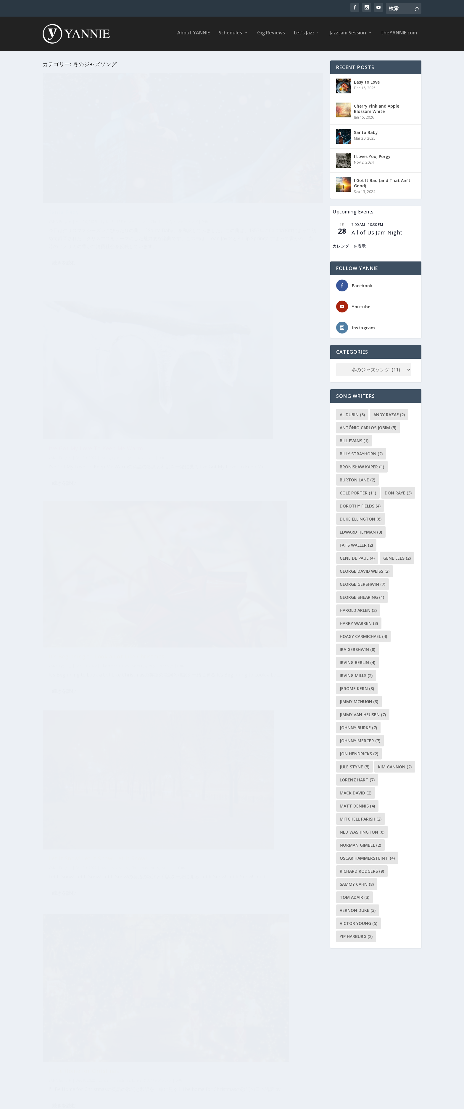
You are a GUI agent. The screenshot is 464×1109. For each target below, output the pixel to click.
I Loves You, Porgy (372, 155)
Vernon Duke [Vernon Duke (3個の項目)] (358, 909)
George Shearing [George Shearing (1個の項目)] (362, 596)
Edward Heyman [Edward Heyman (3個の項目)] (361, 531)
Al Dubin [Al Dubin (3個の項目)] (352, 413)
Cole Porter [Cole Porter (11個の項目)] (358, 491)
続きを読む (64, 243)
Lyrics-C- (138, 1008)
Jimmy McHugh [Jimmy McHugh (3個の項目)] (359, 700)
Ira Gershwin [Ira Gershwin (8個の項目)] (357, 648)
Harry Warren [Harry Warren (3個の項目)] (359, 622)
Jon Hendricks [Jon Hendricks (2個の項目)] (359, 752)
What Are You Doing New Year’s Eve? (97, 672)
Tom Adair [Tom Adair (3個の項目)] (354, 896)
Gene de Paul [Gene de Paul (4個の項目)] (357, 557)
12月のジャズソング (132, 171)
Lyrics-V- (283, 483)
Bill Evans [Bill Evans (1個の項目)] (354, 439)
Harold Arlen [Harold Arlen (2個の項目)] (358, 609)
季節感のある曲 (66, 1014)
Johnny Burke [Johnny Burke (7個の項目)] (358, 726)
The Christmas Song (76, 998)
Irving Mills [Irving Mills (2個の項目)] (356, 674)
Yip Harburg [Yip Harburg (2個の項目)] (356, 935)
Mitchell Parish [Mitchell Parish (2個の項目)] (360, 818)
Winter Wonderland (218, 642)
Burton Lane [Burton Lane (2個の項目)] (357, 478)
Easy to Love (367, 81)
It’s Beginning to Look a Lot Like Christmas (107, 354)
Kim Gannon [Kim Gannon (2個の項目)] (395, 765)
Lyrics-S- (108, 171)
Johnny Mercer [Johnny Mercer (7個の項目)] (360, 739)
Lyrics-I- (136, 363)
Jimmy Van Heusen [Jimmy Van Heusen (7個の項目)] (363, 713)
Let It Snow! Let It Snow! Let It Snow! (241, 315)
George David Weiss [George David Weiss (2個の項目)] (364, 570)
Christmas (159, 171)
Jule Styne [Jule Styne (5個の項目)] (354, 765)
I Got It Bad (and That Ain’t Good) (382, 181)
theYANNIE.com (399, 35)
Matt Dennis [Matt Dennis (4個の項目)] (357, 805)
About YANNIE (193, 35)
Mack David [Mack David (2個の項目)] (355, 791)
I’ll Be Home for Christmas (84, 513)
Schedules (230, 35)
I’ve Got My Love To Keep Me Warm (239, 162)
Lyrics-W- (56, 687)
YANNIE (55, 171)
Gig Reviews (271, 35)
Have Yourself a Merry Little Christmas (101, 831)
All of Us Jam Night (377, 231)
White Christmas (214, 803)
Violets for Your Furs (220, 474)
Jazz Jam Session (348, 35)
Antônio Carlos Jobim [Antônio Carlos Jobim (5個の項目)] (368, 426)
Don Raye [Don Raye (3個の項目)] (398, 491)
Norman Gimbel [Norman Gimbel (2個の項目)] (360, 844)
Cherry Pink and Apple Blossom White (376, 107)
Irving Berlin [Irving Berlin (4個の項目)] (357, 661)
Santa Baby (64, 162)
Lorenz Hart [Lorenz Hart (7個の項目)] (357, 778)
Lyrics (124, 363)
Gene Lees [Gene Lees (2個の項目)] (397, 557)
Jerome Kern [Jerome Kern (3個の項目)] (357, 687)
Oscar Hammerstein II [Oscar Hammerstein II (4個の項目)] (367, 857)
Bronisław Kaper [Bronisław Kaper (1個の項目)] (362, 465)
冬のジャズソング (159, 363)
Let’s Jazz (304, 35)
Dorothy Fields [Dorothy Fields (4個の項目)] (360, 505)
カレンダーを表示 (349, 245)
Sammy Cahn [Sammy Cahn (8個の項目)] (357, 883)
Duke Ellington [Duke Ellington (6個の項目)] (360, 518)
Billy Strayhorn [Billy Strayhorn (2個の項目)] (361, 452)
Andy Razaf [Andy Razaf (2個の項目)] (389, 413)
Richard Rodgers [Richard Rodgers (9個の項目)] (362, 870)
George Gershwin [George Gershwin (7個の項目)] (362, 583)
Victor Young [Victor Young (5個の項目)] (358, 922)
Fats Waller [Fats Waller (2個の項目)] (356, 544)
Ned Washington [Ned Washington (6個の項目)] (362, 831)
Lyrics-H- (135, 840)
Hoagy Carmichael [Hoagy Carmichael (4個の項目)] (363, 635)
